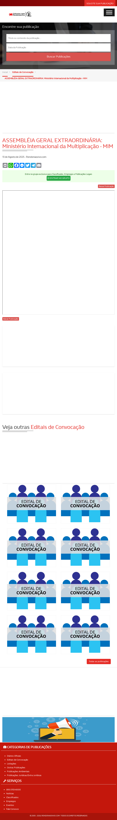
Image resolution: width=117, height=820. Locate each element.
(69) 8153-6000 (13, 789)
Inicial (5, 72)
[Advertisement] (58, 104)
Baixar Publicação (106, 186)
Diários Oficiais (14, 756)
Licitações (11, 763)
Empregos (11, 801)
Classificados (12, 797)
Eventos (10, 805)
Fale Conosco (12, 809)
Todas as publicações (99, 661)
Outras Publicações (16, 767)
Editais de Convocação (22, 72)
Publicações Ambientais (18, 771)
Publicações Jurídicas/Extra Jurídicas (24, 775)
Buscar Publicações (58, 56)
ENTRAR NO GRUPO (59, 178)
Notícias (10, 793)
